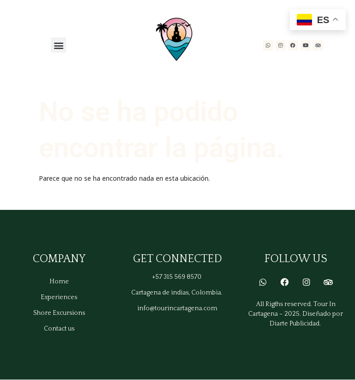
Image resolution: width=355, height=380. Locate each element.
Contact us (59, 328)
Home (59, 281)
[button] (58, 45)
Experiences (59, 297)
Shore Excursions (59, 313)
